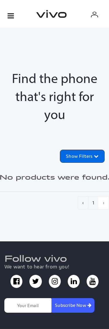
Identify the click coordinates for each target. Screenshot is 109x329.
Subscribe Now (73, 305)
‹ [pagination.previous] (83, 203)
